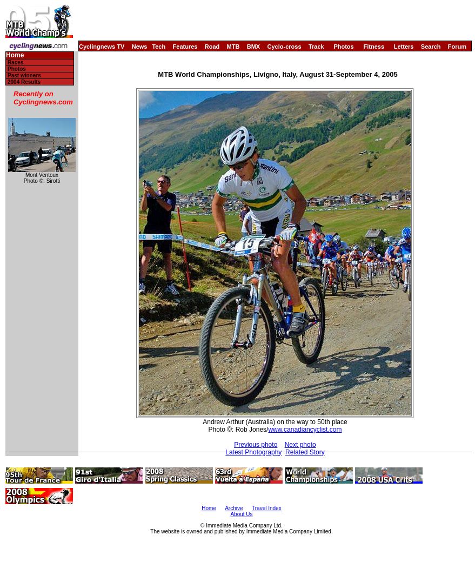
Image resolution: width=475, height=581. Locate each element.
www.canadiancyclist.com (305, 429)
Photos (343, 46)
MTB (233, 46)
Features (185, 46)
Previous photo (255, 444)
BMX (253, 46)
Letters (404, 46)
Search (431, 46)
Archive (234, 508)
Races (15, 62)
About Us (241, 514)
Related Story (305, 452)
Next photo (300, 444)
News (140, 46)
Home (15, 55)
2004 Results (24, 82)
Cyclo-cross (284, 46)
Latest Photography (253, 452)
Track (316, 46)
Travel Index (267, 508)
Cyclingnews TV (101, 46)
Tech (158, 46)
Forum (457, 46)
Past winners (24, 75)
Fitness (373, 46)
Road (212, 46)
